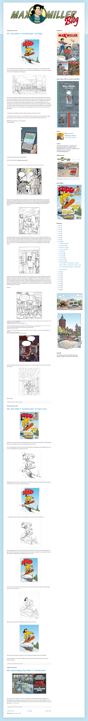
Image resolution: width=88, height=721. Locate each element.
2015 (59, 271)
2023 (59, 229)
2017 (59, 239)
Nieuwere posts (10, 710)
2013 (59, 275)
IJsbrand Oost (69, 133)
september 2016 (63, 247)
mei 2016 (61, 255)
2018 (59, 237)
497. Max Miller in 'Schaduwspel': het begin (24, 34)
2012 (59, 277)
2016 (59, 241)
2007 (59, 287)
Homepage (29, 710)
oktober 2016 (62, 245)
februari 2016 (62, 261)
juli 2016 (61, 251)
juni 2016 (61, 253)
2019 (59, 235)
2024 (59, 227)
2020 (59, 233)
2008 (59, 285)
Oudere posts (48, 710)
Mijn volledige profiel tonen (71, 137)
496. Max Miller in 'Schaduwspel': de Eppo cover (27, 409)
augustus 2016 (62, 249)
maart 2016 (62, 259)
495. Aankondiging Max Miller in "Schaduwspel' (26, 670)
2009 (59, 283)
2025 (59, 225)
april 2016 (61, 257)
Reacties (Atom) (17, 713)
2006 (59, 289)
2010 (59, 281)
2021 (59, 231)
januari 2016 (62, 269)
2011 (59, 279)
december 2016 (63, 243)
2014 (59, 274)
